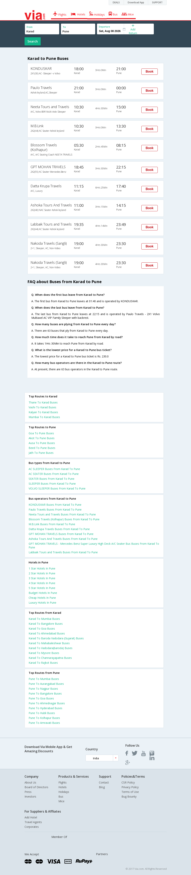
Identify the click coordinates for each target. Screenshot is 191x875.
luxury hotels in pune (42, 602)
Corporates (32, 827)
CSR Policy (128, 782)
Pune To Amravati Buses (44, 723)
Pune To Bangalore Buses (45, 693)
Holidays (63, 792)
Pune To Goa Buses (41, 698)
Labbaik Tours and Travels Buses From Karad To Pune (63, 552)
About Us (30, 782)
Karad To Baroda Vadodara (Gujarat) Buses (56, 638)
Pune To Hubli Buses (42, 713)
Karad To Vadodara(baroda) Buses (50, 648)
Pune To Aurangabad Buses (46, 684)
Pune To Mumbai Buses (44, 679)
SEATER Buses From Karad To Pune (51, 479)
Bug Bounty (128, 796)
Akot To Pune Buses (42, 438)
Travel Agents (33, 822)
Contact (104, 782)
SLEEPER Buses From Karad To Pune (52, 483)
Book (149, 71)
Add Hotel (31, 817)
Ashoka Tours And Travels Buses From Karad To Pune (63, 539)
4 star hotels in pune (42, 583)
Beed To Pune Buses (42, 448)
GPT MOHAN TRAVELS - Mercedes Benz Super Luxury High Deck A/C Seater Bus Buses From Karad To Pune (94, 545)
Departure (104, 26)
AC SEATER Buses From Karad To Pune (54, 474)
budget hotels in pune (43, 593)
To (64, 27)
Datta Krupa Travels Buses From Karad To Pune (59, 529)
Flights (62, 782)
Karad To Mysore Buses (44, 653)
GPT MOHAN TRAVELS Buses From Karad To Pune (61, 534)
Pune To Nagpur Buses (43, 688)
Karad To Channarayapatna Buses (50, 658)
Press (28, 792)
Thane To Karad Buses (43, 402)
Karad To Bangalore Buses (46, 623)
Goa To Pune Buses (41, 433)
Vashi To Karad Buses (42, 407)
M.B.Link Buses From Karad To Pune (52, 524)
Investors (30, 796)
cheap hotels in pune (42, 598)
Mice (61, 801)
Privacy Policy (130, 787)
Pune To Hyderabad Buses (45, 708)
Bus (60, 796)
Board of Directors (36, 787)
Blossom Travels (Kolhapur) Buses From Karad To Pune (64, 519)
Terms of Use (130, 792)
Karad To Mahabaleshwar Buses (49, 643)
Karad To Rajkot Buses (43, 662)
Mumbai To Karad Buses (44, 417)
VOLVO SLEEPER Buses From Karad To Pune (57, 488)
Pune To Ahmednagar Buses (47, 703)
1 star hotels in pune (42, 568)
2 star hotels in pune (42, 573)
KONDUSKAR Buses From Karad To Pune (55, 504)
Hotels (62, 787)
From (30, 27)
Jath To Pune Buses (41, 453)
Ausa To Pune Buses (42, 443)
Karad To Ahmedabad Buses (47, 633)
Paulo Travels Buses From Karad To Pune (55, 509)
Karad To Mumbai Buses (44, 619)
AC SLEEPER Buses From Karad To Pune (54, 469)
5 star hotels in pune (42, 588)
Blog (102, 787)
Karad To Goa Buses (42, 628)
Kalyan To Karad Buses (43, 412)
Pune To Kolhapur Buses (44, 718)
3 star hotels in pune (42, 578)
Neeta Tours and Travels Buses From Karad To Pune (62, 514)
